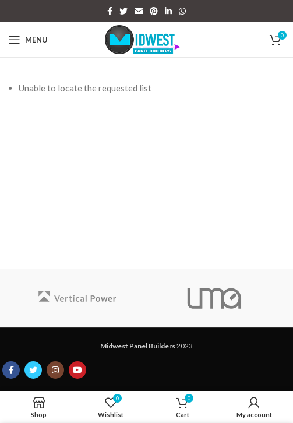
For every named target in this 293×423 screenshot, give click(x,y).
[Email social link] (138, 11)
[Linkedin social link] (168, 11)
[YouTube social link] (77, 370)
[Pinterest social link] (153, 11)
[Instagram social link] (55, 370)
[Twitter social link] (123, 11)
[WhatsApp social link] (182, 11)
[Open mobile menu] (28, 39)
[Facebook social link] (110, 11)
